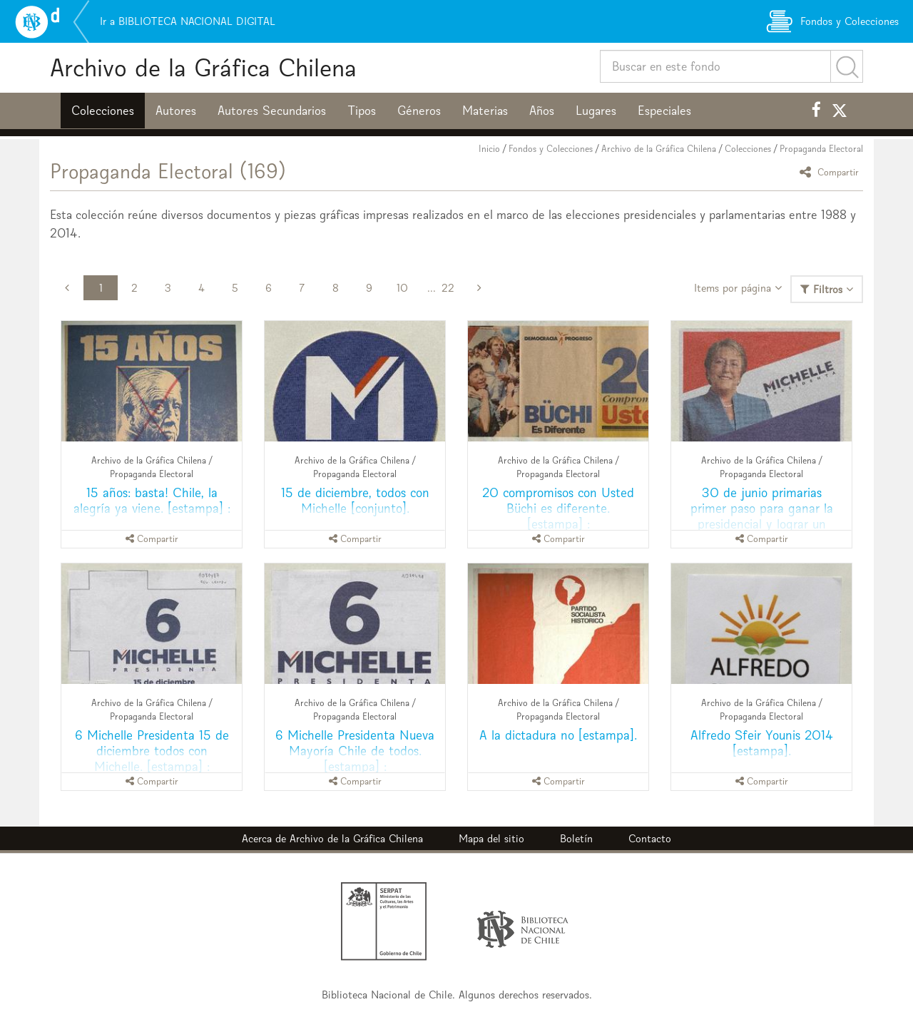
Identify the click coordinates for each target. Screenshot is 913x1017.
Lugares (596, 110)
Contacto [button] (649, 838)
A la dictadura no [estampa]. (558, 735)
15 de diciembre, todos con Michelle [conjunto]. (355, 500)
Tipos (361, 110)
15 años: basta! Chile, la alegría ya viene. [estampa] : (151, 500)
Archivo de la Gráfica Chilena (203, 67)
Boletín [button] (576, 838)
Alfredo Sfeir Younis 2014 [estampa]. (761, 743)
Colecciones (102, 110)
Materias (485, 110)
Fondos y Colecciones (551, 149)
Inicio (489, 149)
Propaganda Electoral (821, 149)
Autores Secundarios (272, 110)
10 (402, 288)
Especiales (664, 110)
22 (448, 288)
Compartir (831, 171)
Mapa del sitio (491, 838)
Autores (175, 110)
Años (541, 110)
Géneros (419, 110)
